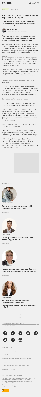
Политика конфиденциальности (14, 351)
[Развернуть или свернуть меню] (38, 3)
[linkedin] (13, 340)
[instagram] (13, 333)
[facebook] (5, 333)
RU (34, 3)
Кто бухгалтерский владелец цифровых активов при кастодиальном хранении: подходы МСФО (19, 303)
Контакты (7, 362)
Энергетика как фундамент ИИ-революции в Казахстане (17, 207)
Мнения (5, 9)
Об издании (8, 347)
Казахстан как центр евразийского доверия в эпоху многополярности (19, 270)
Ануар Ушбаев (12, 29)
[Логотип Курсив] (7, 3)
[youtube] (28, 333)
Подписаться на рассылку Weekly (13, 323)
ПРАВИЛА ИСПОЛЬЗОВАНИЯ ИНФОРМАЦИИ (16, 365)
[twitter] (20, 333)
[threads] (20, 340)
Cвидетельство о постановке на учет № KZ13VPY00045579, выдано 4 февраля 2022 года (17, 382)
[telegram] (36, 333)
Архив (6, 354)
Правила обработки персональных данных (17, 358)
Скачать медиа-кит (10, 369)
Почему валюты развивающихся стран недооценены (17, 238)
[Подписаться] (38, 325)
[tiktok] (5, 340)
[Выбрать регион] (30, 3)
